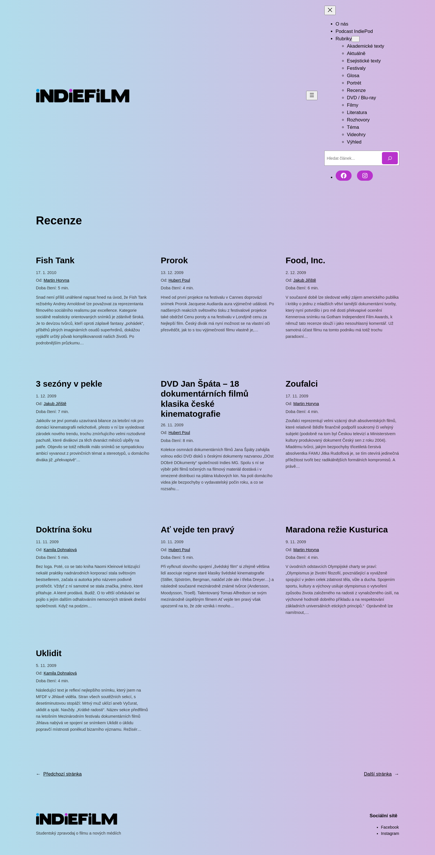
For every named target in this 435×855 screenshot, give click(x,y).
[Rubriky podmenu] (356, 39)
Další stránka (381, 774)
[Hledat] (390, 158)
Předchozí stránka (59, 774)
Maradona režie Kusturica (337, 529)
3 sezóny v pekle (69, 383)
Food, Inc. (305, 260)
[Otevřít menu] (312, 95)
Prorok (174, 260)
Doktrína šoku (64, 529)
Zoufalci (302, 383)
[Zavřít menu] (330, 10)
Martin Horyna (56, 280)
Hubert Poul (179, 280)
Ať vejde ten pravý (197, 529)
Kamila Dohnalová (60, 549)
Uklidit (49, 653)
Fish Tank (55, 260)
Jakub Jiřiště (304, 280)
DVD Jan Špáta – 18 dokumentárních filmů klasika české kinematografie (205, 399)
